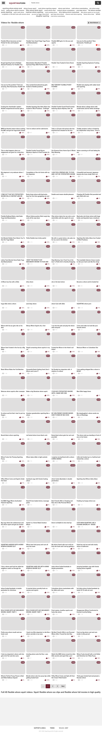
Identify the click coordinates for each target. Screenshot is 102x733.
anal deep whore (81, 10)
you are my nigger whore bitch (40, 14)
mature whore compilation (66, 10)
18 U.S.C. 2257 (63, 728)
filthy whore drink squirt (34, 10)
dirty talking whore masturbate (69, 12)
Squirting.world (49, 731)
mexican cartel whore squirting (74, 14)
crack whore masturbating (58, 16)
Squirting (17, 3)
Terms (52, 728)
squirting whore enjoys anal (12, 8)
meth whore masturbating (80, 8)
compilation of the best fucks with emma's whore (16, 14)
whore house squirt (30, 8)
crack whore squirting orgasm (47, 8)
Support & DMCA (40, 728)
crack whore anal (49, 10)
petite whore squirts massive (15, 10)
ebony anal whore (64, 8)
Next (62, 686)
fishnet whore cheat (89, 14)
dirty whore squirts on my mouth (90, 12)
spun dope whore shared (57, 14)
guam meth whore (19, 12)
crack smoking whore (51, 12)
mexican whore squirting (34, 12)
